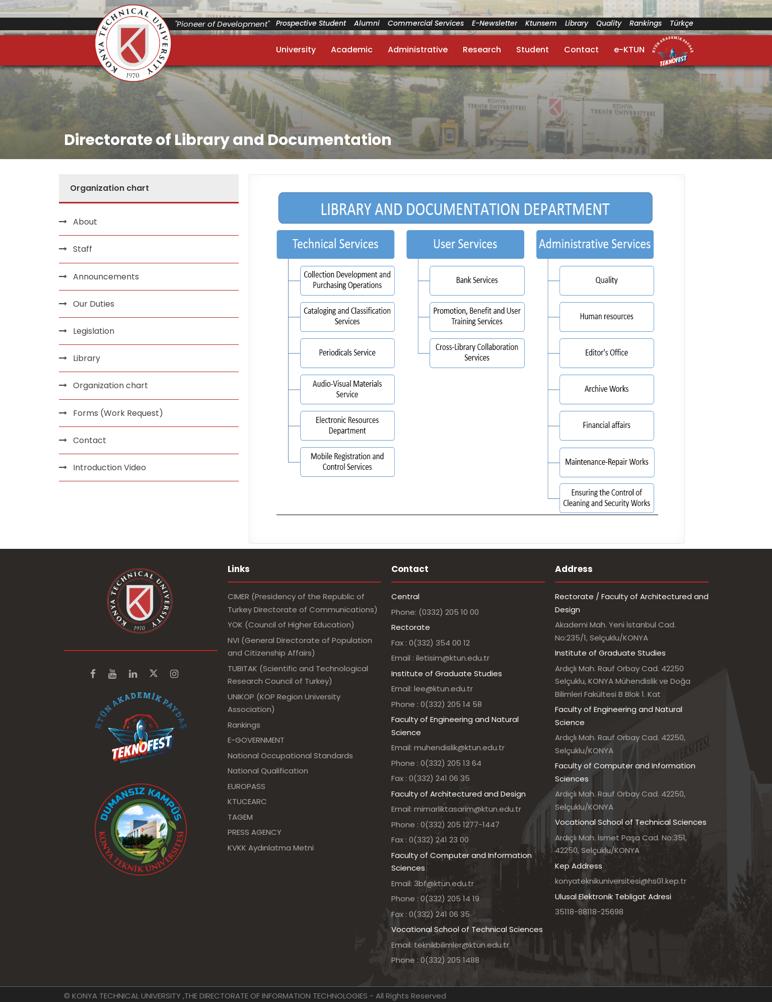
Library (576, 23)
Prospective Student (311, 23)
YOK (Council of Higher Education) (291, 624)
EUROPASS (246, 786)
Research (482, 49)
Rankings (645, 23)
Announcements (106, 276)
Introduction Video (109, 467)
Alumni (367, 23)
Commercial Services (426, 23)
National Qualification (268, 770)
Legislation (93, 331)
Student (532, 49)
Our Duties (93, 304)
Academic (352, 49)
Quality (608, 23)
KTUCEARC (247, 801)
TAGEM (240, 817)
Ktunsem (541, 23)
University (296, 49)
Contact (581, 49)
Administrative (418, 49)
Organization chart (110, 385)
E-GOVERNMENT (256, 740)
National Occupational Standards (290, 755)
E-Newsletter (494, 23)
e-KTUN (629, 49)
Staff (82, 249)
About (85, 222)
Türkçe (681, 23)
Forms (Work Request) (118, 413)
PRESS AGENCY (255, 832)
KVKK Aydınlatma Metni (271, 847)
